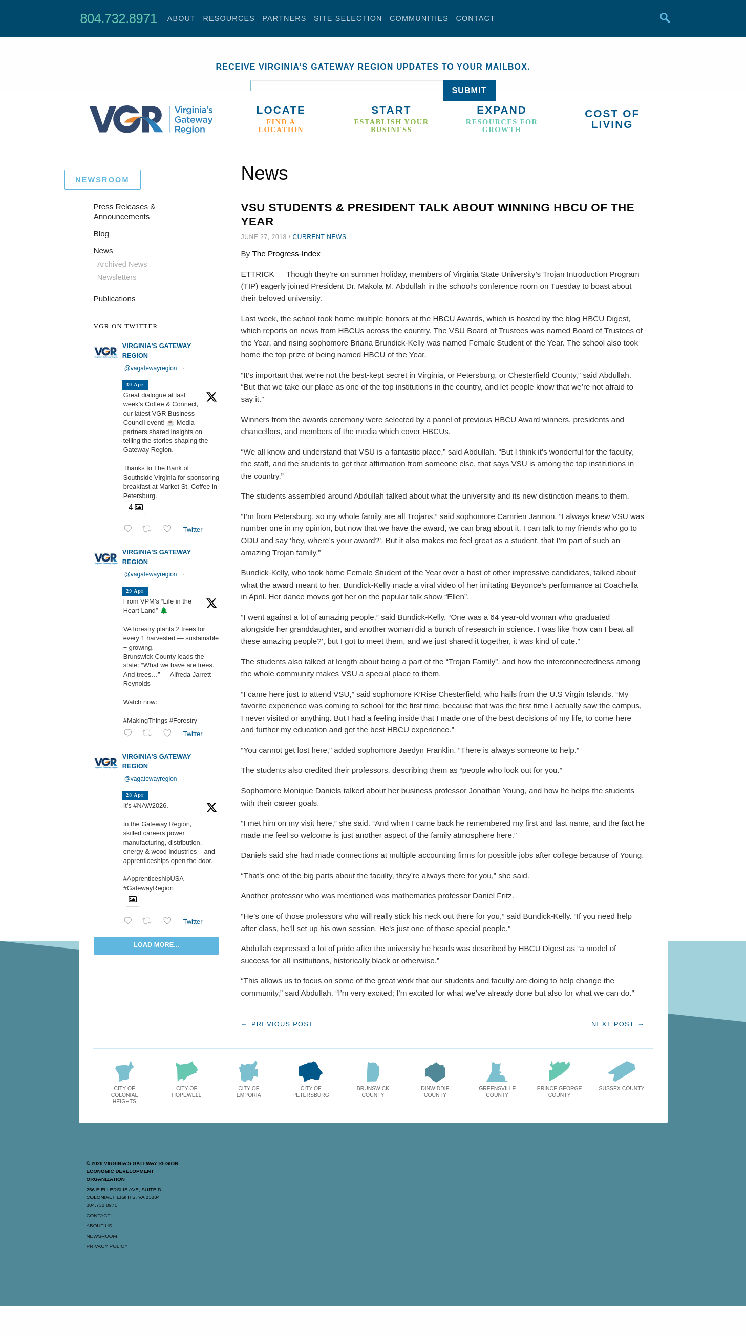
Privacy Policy (107, 1246)
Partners (284, 18)
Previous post (282, 1024)
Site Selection (348, 18)
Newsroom (102, 1236)
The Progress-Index (286, 253)
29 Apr (135, 591)
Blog (101, 233)
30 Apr (135, 384)
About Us (99, 1226)
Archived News (122, 264)
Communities (419, 18)
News (103, 250)
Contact (475, 18)
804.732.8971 (118, 18)
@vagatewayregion (150, 368)
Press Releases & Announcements (125, 211)
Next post (612, 1024)
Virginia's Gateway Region (156, 350)
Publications (115, 298)
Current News (320, 237)
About (181, 18)
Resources (229, 18)
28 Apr (135, 795)
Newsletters (117, 277)
